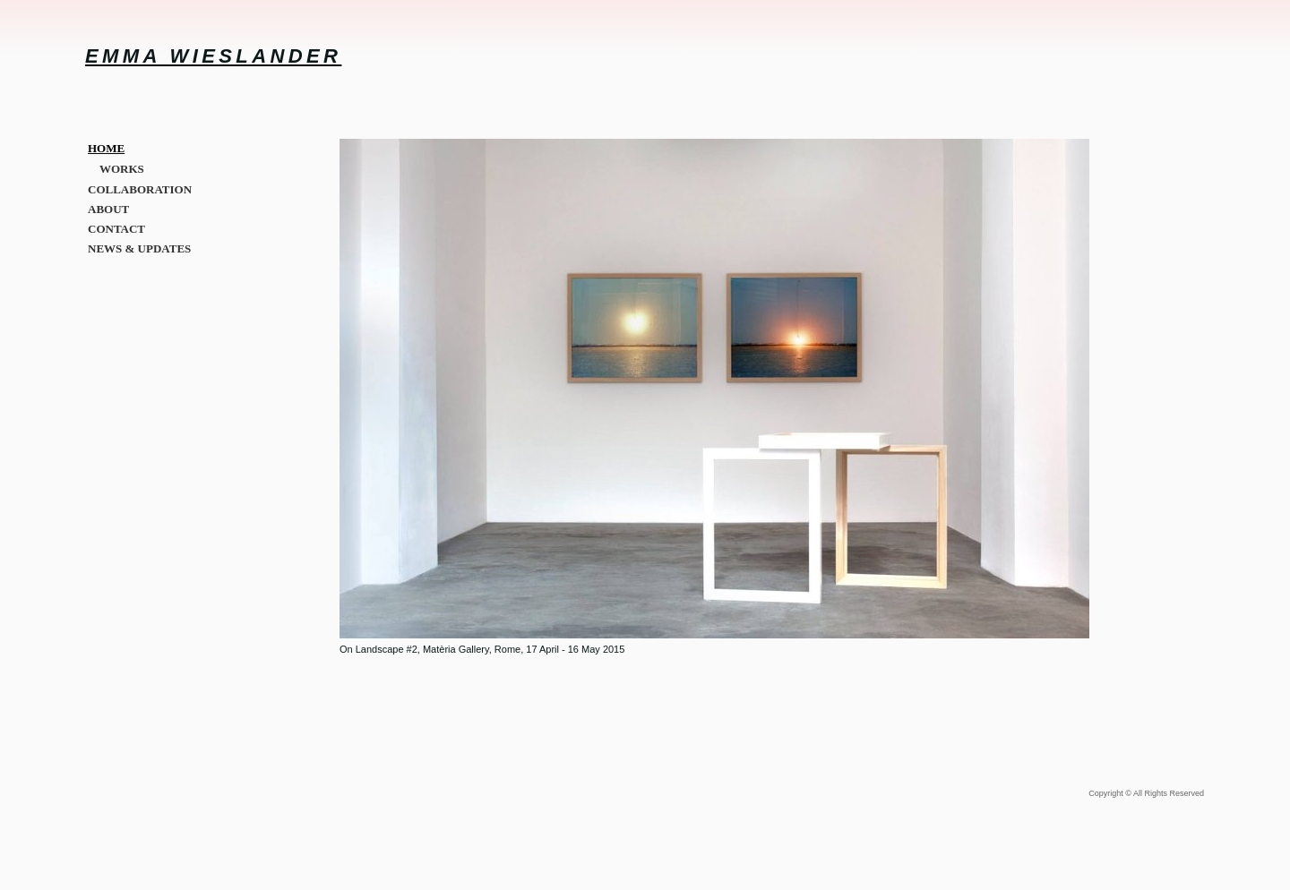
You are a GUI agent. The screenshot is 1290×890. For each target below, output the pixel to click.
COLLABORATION (140, 189)
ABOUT (108, 209)
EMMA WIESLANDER (213, 56)
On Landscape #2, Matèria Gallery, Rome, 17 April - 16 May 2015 (482, 649)
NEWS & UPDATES (139, 248)
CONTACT (116, 228)
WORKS (121, 168)
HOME (106, 148)
